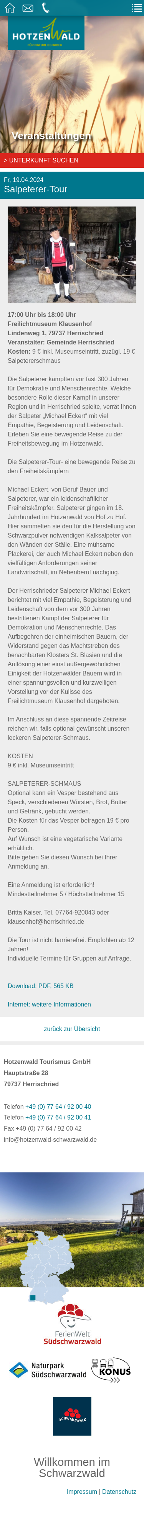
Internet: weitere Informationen (49, 1004)
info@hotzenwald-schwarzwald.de (50, 1139)
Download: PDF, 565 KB (41, 986)
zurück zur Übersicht (72, 1029)
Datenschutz (119, 1491)
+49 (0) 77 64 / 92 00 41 (58, 1117)
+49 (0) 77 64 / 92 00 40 (58, 1106)
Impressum (82, 1491)
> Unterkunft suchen (41, 160)
